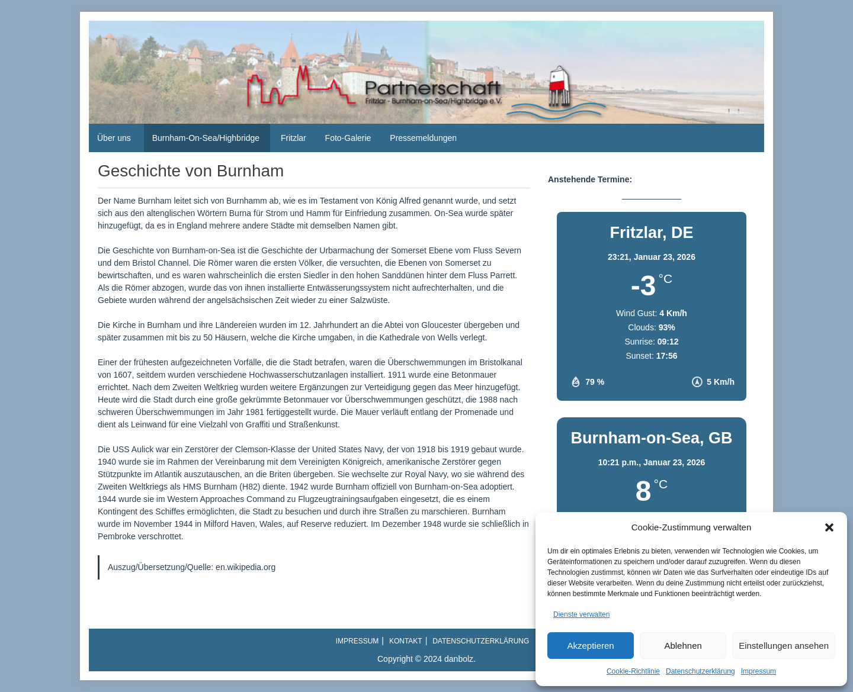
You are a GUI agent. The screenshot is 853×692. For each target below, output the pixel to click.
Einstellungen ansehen (784, 645)
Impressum (758, 671)
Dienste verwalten (581, 614)
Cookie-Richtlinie (633, 671)
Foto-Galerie (348, 138)
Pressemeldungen (423, 138)
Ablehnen (682, 645)
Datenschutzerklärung (700, 671)
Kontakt (405, 641)
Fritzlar (293, 138)
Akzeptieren (590, 645)
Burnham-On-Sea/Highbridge (205, 138)
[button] (829, 527)
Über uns (114, 138)
